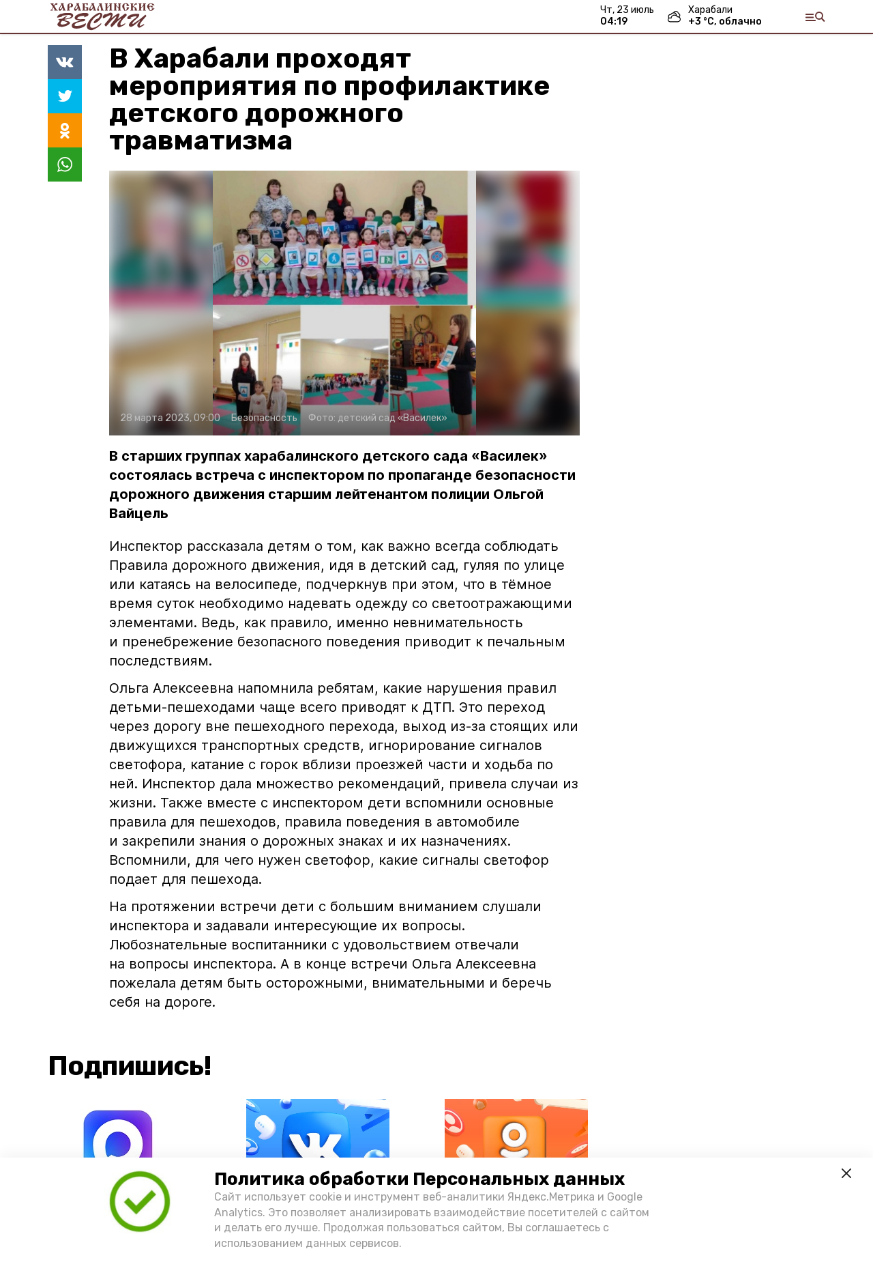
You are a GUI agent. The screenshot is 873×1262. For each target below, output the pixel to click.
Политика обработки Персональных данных (419, 1179)
